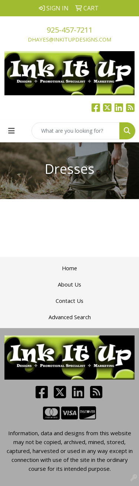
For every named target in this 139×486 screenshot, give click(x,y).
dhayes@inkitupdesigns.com (69, 39)
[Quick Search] (76, 130)
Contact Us (69, 300)
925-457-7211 (70, 30)
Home (69, 268)
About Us (69, 284)
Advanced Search (70, 317)
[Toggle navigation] (11, 131)
